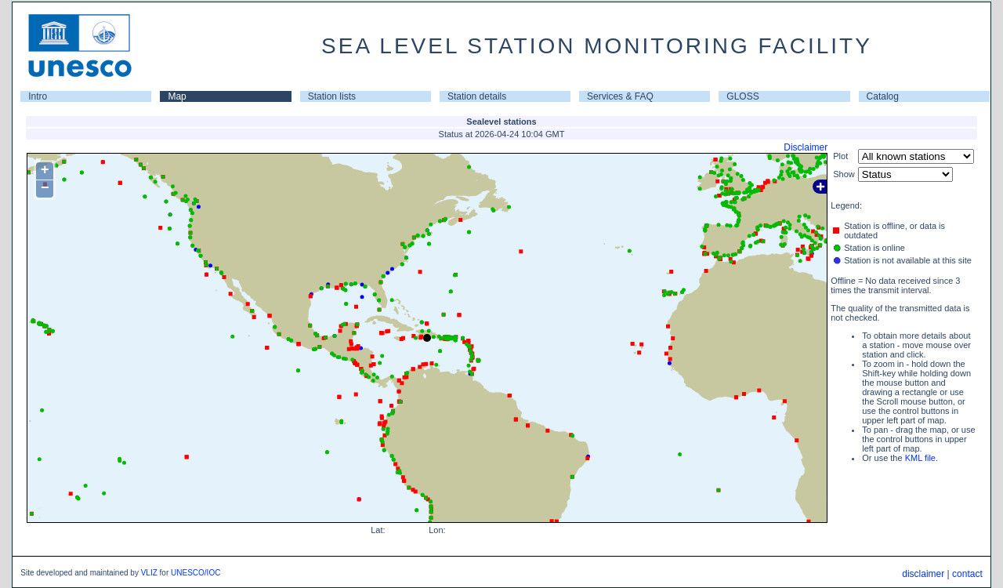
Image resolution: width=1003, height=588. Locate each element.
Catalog (883, 96)
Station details (476, 96)
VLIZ (149, 572)
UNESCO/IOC (195, 572)
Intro (37, 96)
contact (967, 573)
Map (177, 96)
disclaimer (923, 573)
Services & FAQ (620, 96)
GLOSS (742, 96)
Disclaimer (805, 147)
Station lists (332, 96)
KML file (920, 458)
